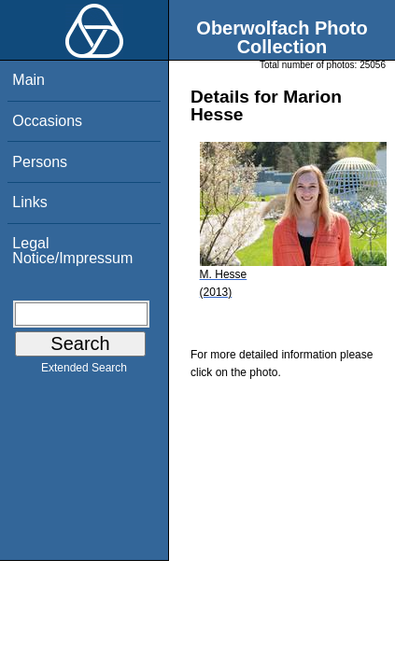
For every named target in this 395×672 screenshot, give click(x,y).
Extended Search (84, 371)
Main (28, 80)
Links (29, 202)
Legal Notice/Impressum (72, 250)
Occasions (47, 121)
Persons (39, 162)
